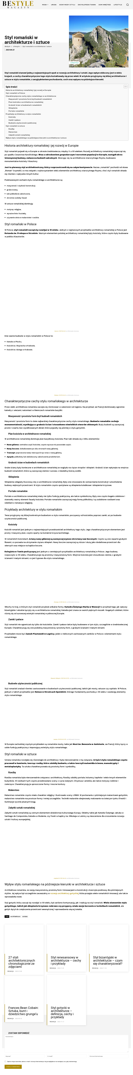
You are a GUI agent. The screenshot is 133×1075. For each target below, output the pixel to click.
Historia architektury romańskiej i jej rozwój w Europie (28, 90)
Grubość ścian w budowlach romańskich (25, 105)
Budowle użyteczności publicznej (22, 123)
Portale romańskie (16, 111)
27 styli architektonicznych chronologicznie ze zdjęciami (21, 962)
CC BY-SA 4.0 (61, 331)
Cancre (56, 331)
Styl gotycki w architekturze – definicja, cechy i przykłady (62, 1012)
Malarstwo (13, 132)
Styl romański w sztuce (15, 126)
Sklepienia (13, 108)
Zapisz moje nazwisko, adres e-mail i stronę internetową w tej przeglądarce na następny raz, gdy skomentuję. (42, 1061)
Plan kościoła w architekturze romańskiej (26, 102)
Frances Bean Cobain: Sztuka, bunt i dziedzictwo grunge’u (23, 1011)
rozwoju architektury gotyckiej (64, 893)
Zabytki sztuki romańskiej (19, 135)
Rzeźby (11, 129)
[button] (127, 5)
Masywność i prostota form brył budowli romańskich (30, 99)
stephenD (56, 878)
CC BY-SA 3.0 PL (64, 678)
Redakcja (10, 971)
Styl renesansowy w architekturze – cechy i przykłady (66, 960)
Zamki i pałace (14, 120)
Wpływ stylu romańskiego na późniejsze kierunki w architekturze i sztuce (36, 137)
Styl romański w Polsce (15, 93)
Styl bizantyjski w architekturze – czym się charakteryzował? (108, 960)
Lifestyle (16, 46)
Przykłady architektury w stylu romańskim (23, 114)
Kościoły (12, 117)
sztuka (24, 916)
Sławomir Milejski (55, 678)
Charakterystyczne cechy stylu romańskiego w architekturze (31, 96)
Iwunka (55, 739)
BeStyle (7, 46)
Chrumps (56, 602)
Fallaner (56, 395)
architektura (15, 916)
